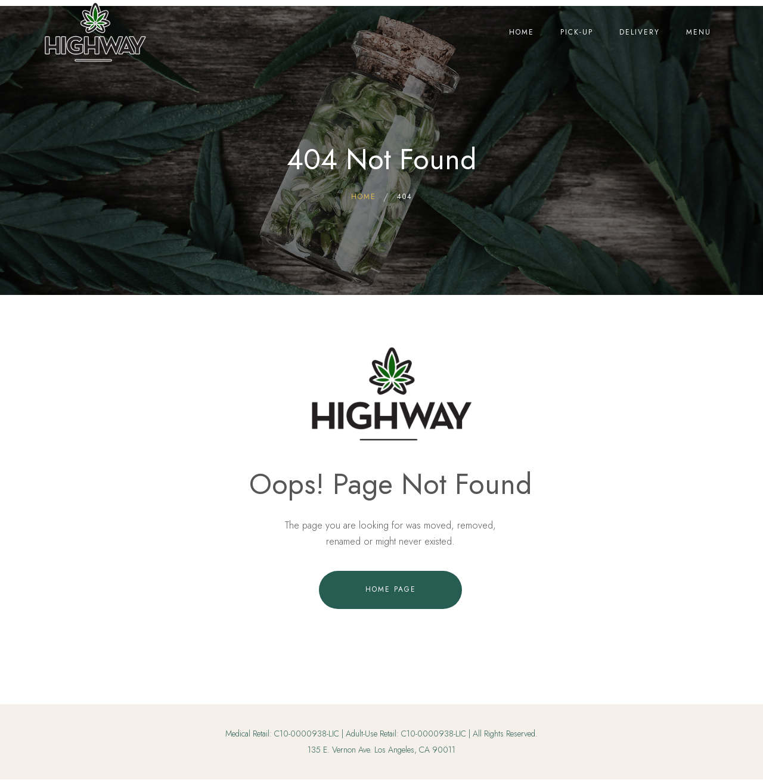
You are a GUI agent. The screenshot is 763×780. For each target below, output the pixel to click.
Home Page (390, 589)
